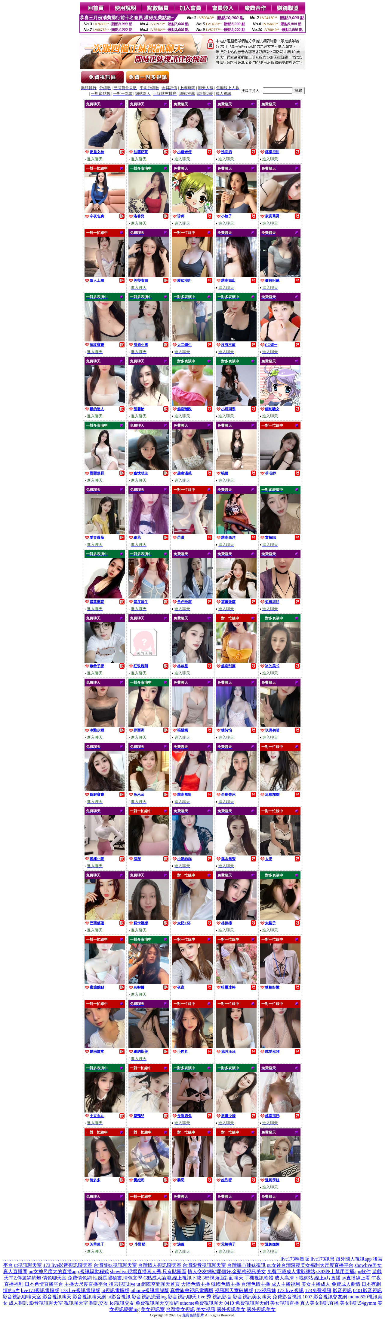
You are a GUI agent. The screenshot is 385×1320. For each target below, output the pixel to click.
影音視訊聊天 (56, 1296)
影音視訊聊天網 (89, 1296)
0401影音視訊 (367, 1290)
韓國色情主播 (225, 1284)
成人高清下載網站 (294, 1277)
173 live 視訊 (290, 1290)
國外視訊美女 (231, 1309)
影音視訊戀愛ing (149, 1296)
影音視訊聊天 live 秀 (189, 1296)
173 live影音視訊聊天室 (67, 1265)
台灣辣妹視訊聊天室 (115, 1265)
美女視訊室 (153, 1309)
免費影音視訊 (287, 1296)
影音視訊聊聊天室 (22, 1296)
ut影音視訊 (118, 1296)
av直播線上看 (356, 1277)
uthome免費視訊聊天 (201, 1303)
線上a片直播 (327, 1277)
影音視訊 (342, 1290)
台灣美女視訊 (180, 1309)
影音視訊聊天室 (46, 1303)
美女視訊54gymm (358, 1303)
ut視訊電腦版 (115, 1290)
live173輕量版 (294, 1258)
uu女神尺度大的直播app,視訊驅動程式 (69, 1271)
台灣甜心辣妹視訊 (246, 1265)
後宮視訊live (122, 1284)
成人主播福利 (285, 1284)
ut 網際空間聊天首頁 (158, 1284)
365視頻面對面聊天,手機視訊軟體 (237, 1277)
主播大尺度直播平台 (86, 1284)
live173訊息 (322, 1258)
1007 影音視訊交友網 (325, 1296)
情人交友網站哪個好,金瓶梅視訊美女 (227, 1271)
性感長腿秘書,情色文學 (117, 1277)
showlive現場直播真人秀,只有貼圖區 (148, 1271)
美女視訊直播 (284, 1303)
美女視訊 (205, 1309)
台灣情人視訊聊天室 (159, 1265)
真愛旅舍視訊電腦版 (192, 1290)
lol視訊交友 (122, 1303)
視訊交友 (99, 1303)
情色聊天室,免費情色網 (67, 1277)
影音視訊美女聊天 (252, 1296)
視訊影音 (222, 1296)
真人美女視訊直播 (319, 1303)
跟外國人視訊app (353, 1258)
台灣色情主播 (255, 1284)
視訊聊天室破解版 (234, 1290)
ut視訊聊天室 (28, 1265)
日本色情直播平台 (44, 1284)
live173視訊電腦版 (40, 1290)
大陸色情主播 (195, 1284)
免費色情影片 (193, 1315)
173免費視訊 (318, 1290)
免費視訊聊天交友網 (157, 1303)
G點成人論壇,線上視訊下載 (172, 1277)
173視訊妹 (265, 1290)
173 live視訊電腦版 (80, 1290)
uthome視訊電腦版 (150, 1290)
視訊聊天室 (76, 1303)
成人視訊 (18, 1303)
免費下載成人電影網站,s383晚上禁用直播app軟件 (319, 1271)
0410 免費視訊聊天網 (246, 1303)
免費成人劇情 (345, 1284)
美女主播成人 (315, 1284)
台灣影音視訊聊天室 (204, 1265)
